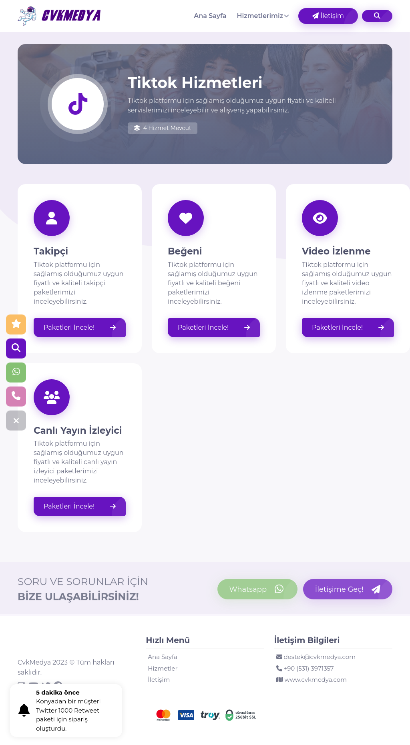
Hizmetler (162, 668)
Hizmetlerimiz (260, 16)
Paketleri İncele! (80, 327)
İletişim (328, 16)
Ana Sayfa (210, 16)
